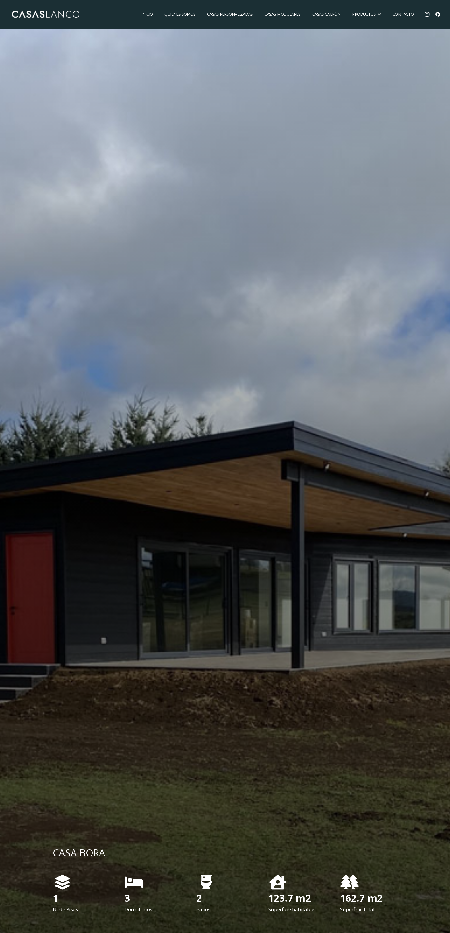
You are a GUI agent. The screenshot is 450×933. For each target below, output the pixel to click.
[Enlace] (45, 14)
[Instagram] (427, 14)
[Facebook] (438, 14)
